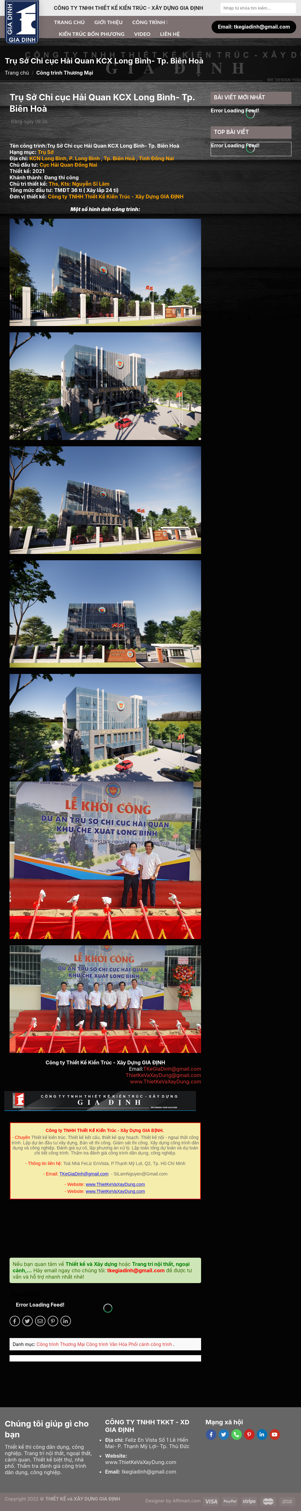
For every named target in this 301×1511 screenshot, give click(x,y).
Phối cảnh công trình (151, 1344)
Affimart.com (187, 1500)
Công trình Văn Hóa (107, 1344)
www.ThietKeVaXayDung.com (165, 1081)
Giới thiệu (108, 22)
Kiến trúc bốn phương (91, 34)
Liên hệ (170, 34)
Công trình (150, 22)
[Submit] (290, 8)
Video (142, 34)
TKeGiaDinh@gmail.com (172, 1069)
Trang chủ (69, 22)
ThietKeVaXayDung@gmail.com (163, 1075)
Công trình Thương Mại (61, 1344)
